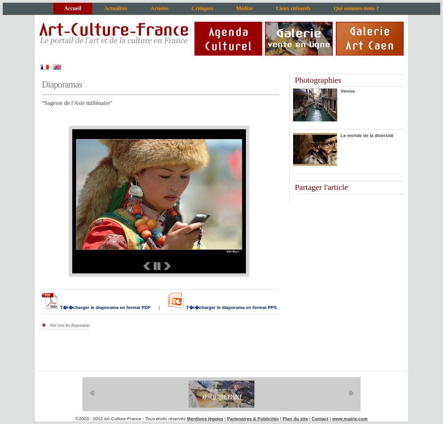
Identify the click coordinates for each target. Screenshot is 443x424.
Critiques (202, 8)
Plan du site (295, 418)
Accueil (72, 8)
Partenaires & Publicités (253, 418)
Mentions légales (205, 418)
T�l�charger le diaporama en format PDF (105, 307)
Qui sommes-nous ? (356, 8)
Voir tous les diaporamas (70, 325)
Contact (320, 418)
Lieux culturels (293, 8)
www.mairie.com (350, 418)
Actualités (115, 8)
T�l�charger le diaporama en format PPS (231, 307)
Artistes (159, 8)
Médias (244, 8)
